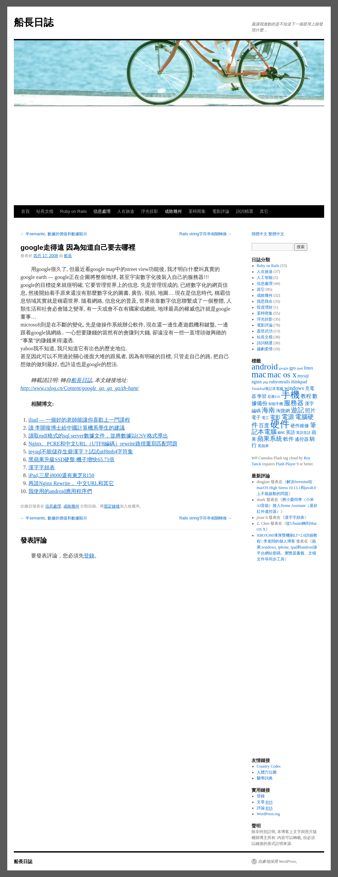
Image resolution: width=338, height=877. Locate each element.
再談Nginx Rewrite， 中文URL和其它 (71, 483)
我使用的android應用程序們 (60, 491)
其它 (264, 211)
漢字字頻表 (41, 467)
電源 (288, 416)
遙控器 (302, 439)
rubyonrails (279, 381)
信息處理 (102, 211)
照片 (310, 410)
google (283, 368)
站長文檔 (44, 211)
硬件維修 (299, 425)
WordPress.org (268, 814)
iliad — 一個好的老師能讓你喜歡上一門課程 (79, 420)
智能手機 (275, 404)
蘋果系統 (269, 438)
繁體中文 (276, 234)
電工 (265, 418)
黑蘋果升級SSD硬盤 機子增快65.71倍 (71, 459)
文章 (265, 802)
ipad (300, 368)
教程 (306, 396)
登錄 (89, 555)
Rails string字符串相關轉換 (205, 234)
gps (292, 367)
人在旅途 (125, 211)
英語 (290, 432)
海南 (268, 410)
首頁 (25, 211)
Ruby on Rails (73, 211)
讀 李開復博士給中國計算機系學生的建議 (76, 428)
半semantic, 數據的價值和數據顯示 (53, 234)
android (265, 366)
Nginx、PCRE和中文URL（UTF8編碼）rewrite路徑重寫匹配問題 (103, 443)
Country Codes (269, 766)
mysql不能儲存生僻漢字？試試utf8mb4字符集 (80, 451)
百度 (264, 425)
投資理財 (265, 307)
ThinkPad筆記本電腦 (267, 389)
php (265, 382)
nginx (257, 381)
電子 (256, 417)
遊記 (297, 410)
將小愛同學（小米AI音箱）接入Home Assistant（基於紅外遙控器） (287, 505)
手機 (290, 395)
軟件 (288, 439)
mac (259, 374)
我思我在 (265, 301)
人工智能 (265, 277)
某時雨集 (197, 211)
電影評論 (220, 211)
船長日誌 (33, 22)
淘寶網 (283, 410)
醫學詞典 (265, 778)
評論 (265, 808)
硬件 (279, 424)
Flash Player (286, 464)
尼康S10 (273, 397)
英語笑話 (303, 433)
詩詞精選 (244, 211)
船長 (68, 255)
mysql (303, 375)
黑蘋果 (263, 446)
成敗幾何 (173, 211)
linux (308, 367)
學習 (261, 396)
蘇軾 (281, 433)
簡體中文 (259, 234)
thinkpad (299, 381)
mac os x (281, 374)
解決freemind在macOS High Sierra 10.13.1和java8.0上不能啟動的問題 (286, 487)
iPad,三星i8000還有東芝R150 (61, 475)
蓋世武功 (265, 331)
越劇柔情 (265, 349)
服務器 (294, 402)
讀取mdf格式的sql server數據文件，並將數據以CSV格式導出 (98, 435)
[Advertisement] (169, 155)
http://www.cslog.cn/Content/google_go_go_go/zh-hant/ (79, 388)
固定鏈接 (112, 506)
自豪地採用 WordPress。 (279, 861)
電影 (275, 417)
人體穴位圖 (267, 772)
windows (294, 388)
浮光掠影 (149, 211)
